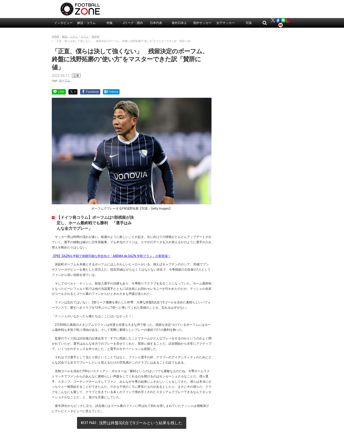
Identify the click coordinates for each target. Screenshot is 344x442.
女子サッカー (225, 23)
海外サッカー (202, 23)
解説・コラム (86, 23)
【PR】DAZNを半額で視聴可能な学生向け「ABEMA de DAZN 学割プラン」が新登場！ (111, 256)
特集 (110, 23)
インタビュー (63, 23)
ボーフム (64, 80)
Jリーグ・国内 (133, 23)
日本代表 (156, 23)
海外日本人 (179, 23)
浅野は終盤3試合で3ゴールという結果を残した (140, 422)
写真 (249, 23)
